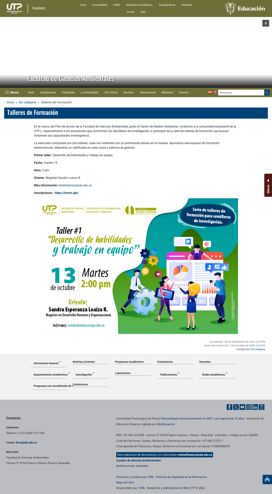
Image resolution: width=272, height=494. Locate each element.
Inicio (83, 4)
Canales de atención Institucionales (138, 460)
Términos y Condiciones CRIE (135, 477)
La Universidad (89, 92)
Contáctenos (80, 384)
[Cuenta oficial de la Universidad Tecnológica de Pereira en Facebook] (229, 407)
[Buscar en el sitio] (267, 92)
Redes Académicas (213, 374)
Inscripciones (48, 92)
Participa (186, 4)
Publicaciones (168, 374)
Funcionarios (165, 361)
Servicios (129, 92)
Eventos (184, 92)
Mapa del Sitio (125, 482)
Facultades (68, 92)
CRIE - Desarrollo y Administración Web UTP (167, 488)
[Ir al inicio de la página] (267, 479)
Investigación (84, 374)
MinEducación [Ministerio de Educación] (166, 424)
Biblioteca (167, 92)
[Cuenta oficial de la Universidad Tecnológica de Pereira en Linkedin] (255, 407)
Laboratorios (123, 373)
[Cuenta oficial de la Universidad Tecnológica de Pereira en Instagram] (249, 407)
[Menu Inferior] (268, 185)
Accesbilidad (99, 4)
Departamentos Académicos (50, 374)
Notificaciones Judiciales (132, 466)
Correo (131, 11)
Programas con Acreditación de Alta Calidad (50, 385)
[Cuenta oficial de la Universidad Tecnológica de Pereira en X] (236, 407)
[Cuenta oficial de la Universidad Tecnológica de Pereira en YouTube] (242, 407)
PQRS (116, 4)
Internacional (147, 92)
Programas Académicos (129, 361)
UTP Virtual (110, 92)
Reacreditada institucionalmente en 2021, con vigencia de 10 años (202, 418)
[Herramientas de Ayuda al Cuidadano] (261, 407)
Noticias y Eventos (84, 361)
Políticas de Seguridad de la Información (181, 477)
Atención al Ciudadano (139, 4)
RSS (143, 11)
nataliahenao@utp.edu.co (75, 185)
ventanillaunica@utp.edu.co (195, 454)
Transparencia (166, 4)
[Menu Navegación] (12, 92)
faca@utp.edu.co (26, 442)
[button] (265, 23)
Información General (46, 363)
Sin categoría (27, 102)
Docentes (205, 361)
